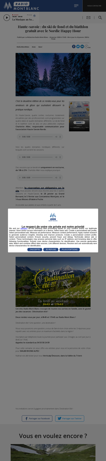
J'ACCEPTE (35, 250)
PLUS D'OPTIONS (69, 250)
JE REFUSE (51, 250)
